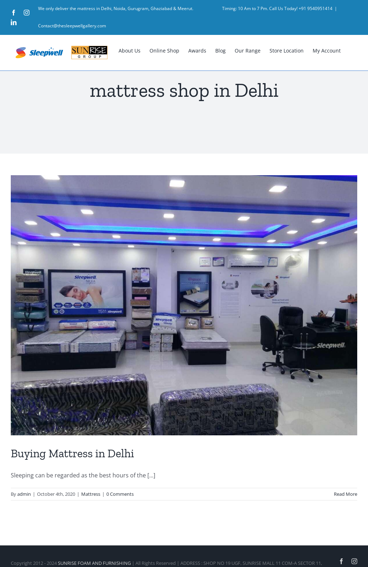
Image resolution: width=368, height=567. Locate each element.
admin (24, 494)
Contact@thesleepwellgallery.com (72, 26)
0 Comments (120, 494)
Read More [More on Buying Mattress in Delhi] (345, 494)
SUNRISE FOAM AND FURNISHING (94, 563)
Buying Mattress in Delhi (72, 453)
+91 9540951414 (315, 8)
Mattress (90, 494)
